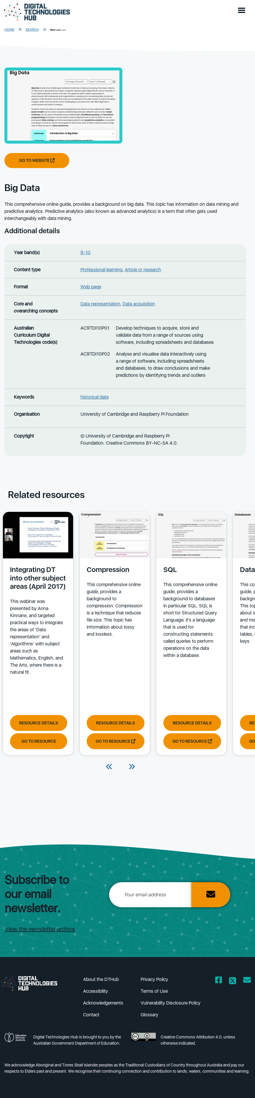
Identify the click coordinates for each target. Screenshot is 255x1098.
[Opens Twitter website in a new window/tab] (232, 981)
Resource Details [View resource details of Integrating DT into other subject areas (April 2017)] (38, 723)
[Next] (131, 767)
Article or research (143, 269)
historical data (94, 397)
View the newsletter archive (40, 929)
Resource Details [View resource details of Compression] (115, 723)
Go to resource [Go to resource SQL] (192, 741)
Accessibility (95, 991)
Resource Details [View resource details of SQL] (192, 723)
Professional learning (101, 269)
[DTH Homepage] (37, 12)
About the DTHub (101, 979)
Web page (90, 287)
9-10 (85, 252)
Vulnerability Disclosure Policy (170, 1003)
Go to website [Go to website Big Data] (37, 160)
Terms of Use (154, 991)
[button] (243, 11)
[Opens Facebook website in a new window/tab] (218, 981)
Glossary (149, 1015)
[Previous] (109, 767)
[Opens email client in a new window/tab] (247, 981)
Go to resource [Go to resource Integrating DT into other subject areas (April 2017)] (39, 741)
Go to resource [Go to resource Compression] (115, 741)
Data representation (100, 304)
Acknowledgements (103, 1003)
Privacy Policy (154, 979)
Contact (91, 1015)
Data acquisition (139, 304)
